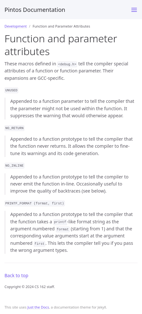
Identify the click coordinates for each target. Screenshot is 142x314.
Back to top (16, 275)
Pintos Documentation (34, 9)
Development (15, 26)
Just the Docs (38, 307)
